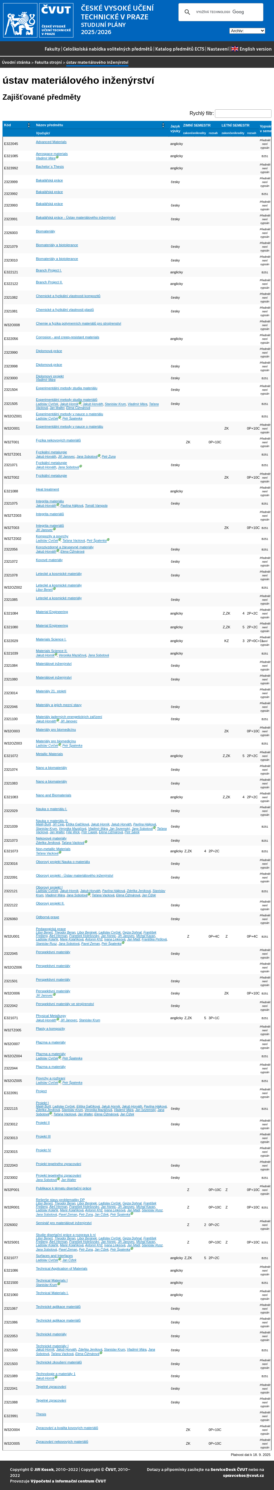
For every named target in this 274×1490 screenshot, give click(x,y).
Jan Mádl (133, 939)
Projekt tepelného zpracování (58, 1164)
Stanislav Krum (115, 404)
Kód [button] (7, 125)
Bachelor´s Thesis (50, 166)
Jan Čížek (149, 895)
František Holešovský (84, 936)
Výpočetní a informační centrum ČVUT (68, 1480)
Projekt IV (43, 1150)
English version (252, 49)
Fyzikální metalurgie (51, 452)
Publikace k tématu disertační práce (63, 1188)
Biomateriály (45, 231)
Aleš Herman (58, 936)
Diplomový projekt (50, 376)
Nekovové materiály (51, 838)
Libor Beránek (87, 932)
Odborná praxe (47, 917)
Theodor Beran (64, 932)
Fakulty (52, 49)
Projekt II (43, 1122)
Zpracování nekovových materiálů (62, 1441)
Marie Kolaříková (72, 939)
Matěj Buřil (43, 824)
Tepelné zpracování (51, 1386)
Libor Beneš (44, 589)
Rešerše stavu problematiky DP (60, 1200)
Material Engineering (52, 612)
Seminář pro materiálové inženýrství (64, 1223)
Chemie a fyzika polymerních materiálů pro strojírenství (78, 323)
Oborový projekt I (49, 887)
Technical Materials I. (52, 1293)
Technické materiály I (52, 1346)
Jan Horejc (108, 936)
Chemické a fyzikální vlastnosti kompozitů (68, 296)
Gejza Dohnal (132, 932)
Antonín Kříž (93, 939)
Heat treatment (47, 489)
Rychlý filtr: (202, 113)
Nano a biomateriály (51, 768)
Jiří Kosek (44, 1469)
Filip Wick (73, 832)
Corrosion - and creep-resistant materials (67, 337)
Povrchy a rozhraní (50, 1078)
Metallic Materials (49, 754)
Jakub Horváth (93, 404)
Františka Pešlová (154, 939)
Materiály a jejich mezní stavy (59, 705)
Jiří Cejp (58, 824)
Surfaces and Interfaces (54, 1256)
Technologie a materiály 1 (56, 1374)
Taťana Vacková (73, 541)
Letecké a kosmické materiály (59, 574)
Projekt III (43, 1136)
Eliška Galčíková (77, 824)
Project (41, 1091)
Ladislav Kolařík (47, 939)
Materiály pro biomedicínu (56, 729)
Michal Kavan (145, 936)
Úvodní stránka (16, 62)
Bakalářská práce (49, 180)
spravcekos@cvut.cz (243, 1475)
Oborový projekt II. (50, 903)
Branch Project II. (49, 282)
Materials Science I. (51, 639)
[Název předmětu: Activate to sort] (102, 125)
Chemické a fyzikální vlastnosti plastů (65, 309)
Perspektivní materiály (53, 952)
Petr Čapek (89, 832)
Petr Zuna (109, 456)
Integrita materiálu (50, 501)
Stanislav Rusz (46, 943)
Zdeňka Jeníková (48, 843)
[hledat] (220, 12)
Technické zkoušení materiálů (59, 1362)
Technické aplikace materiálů (58, 1306)
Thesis (41, 1414)
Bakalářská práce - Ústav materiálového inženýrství (76, 217)
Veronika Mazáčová (72, 655)
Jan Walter (57, 408)
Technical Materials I (51, 1280)
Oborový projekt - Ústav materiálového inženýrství (74, 875)
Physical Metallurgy (51, 1016)
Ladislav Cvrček (47, 404)
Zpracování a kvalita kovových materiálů (67, 1428)
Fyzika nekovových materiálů (58, 440)
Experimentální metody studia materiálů (66, 399)
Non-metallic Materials (53, 849)
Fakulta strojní (48, 62)
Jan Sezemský (119, 828)
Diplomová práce (49, 351)
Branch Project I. (49, 270)
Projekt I (42, 1103)
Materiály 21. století (51, 691)
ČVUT (110, 1469)
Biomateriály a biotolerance (57, 245)
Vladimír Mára (46, 158)
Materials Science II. (51, 651)
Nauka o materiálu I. (51, 809)
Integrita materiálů (50, 514)
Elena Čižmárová (78, 408)
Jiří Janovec (66, 456)
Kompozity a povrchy (52, 536)
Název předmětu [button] (49, 125)
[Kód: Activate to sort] (19, 125)
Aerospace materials (52, 154)
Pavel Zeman (90, 943)
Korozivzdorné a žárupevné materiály (65, 547)
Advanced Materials (51, 142)
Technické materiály (51, 1334)
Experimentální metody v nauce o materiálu (69, 414)
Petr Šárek (132, 832)
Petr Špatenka (72, 418)
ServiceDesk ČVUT (229, 1469)
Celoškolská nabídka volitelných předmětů (107, 49)
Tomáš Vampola (96, 505)
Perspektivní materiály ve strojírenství (65, 1004)
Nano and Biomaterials (53, 795)
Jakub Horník (69, 404)
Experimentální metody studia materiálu (66, 388)
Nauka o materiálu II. (52, 821)
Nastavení (218, 49)
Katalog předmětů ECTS (179, 49)
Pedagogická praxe (51, 929)
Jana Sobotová (87, 456)
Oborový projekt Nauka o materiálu (63, 862)
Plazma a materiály (51, 1042)
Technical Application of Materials (61, 1268)
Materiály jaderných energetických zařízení (69, 717)
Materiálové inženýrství (54, 663)
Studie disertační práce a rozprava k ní (66, 1235)
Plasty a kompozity (50, 1028)
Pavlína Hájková (71, 505)
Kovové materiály (49, 560)
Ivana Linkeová (115, 939)
